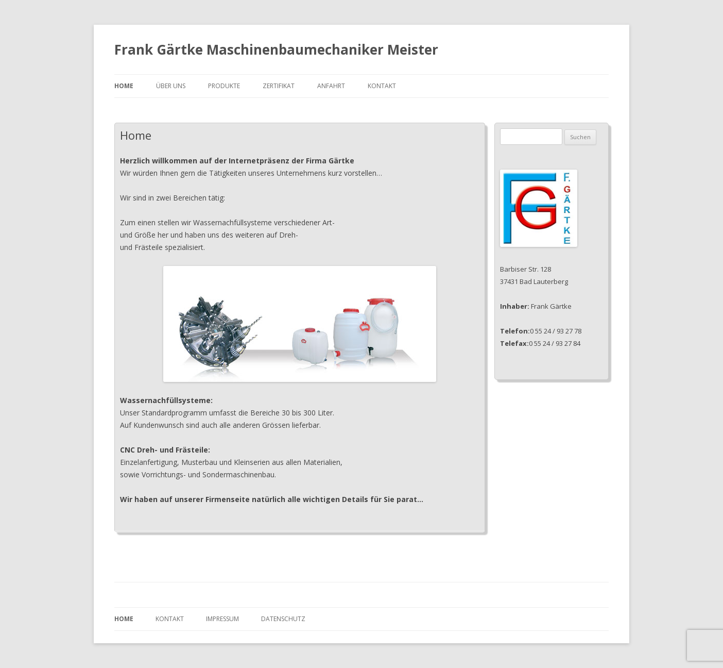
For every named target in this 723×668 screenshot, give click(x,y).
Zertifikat (279, 85)
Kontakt (382, 85)
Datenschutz (283, 618)
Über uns (170, 85)
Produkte (224, 85)
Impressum (222, 618)
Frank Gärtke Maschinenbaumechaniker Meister (276, 49)
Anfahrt (331, 85)
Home (123, 85)
